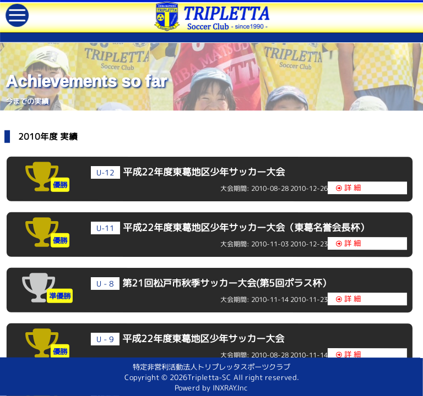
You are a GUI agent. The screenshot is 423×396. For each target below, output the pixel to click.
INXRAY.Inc (230, 389)
